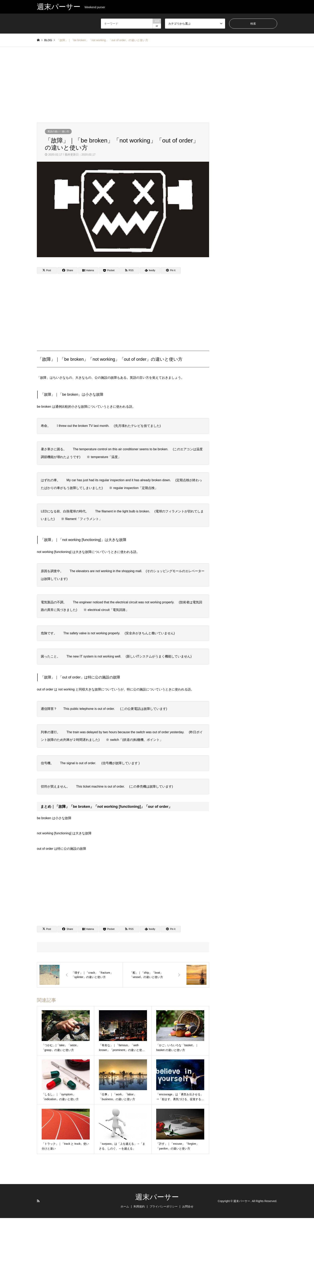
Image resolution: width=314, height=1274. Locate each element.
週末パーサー (157, 1197)
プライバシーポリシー (164, 1206)
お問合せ (187, 1206)
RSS (38, 1200)
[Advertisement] (157, 85)
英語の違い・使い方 (58, 131)
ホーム (125, 1206)
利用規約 (139, 1206)
